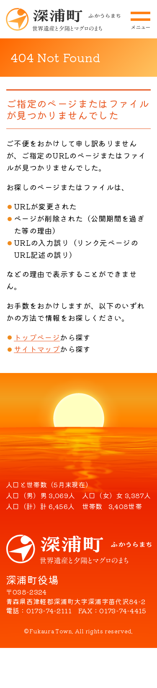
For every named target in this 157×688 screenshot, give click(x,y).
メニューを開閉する (140, 20)
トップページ (37, 337)
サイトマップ (37, 348)
